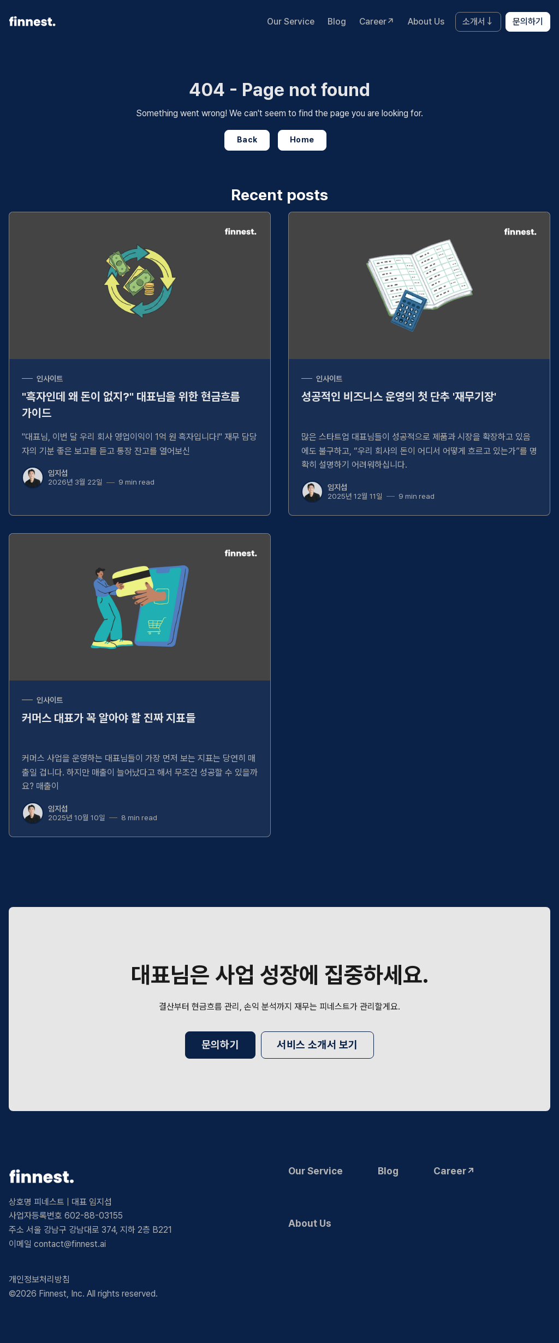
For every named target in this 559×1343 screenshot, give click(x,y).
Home (302, 139)
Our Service (290, 21)
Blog (337, 21)
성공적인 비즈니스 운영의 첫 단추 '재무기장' (398, 396)
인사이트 (50, 378)
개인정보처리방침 (39, 1279)
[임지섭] (33, 477)
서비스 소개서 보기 (317, 1044)
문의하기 (528, 21)
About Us (426, 21)
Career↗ (377, 21)
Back (247, 139)
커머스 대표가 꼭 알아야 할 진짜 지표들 (108, 718)
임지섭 (58, 472)
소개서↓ (478, 21)
